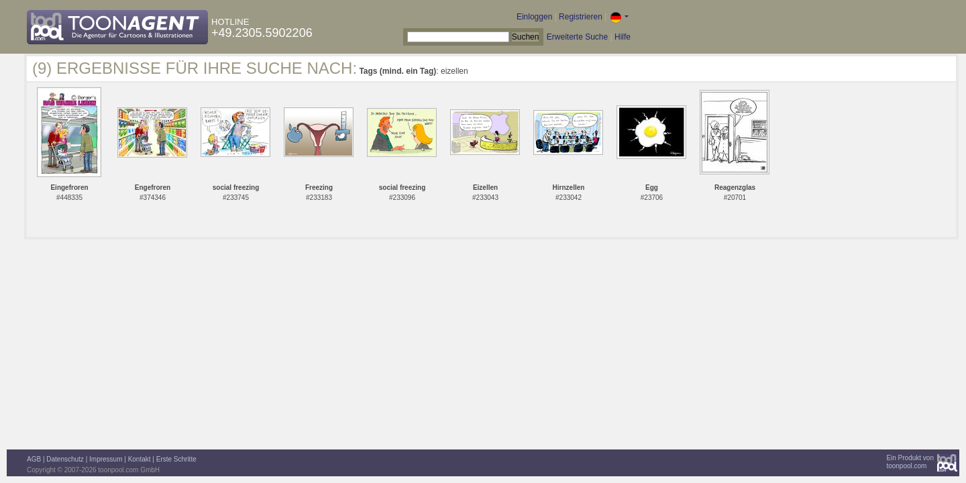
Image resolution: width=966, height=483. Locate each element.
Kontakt (139, 459)
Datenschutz (65, 459)
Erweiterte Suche (577, 37)
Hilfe (622, 37)
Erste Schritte (176, 459)
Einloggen (534, 16)
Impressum (105, 459)
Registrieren (580, 16)
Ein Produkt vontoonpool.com (910, 462)
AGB (34, 459)
